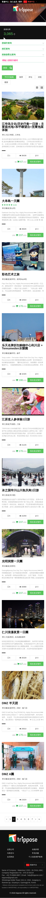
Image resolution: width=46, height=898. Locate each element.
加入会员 (13, 2)
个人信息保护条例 (35, 857)
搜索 (5, 68)
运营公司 (10, 849)
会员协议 (10, 857)
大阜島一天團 (11, 201)
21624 (22, 800)
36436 (22, 156)
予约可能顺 (9, 77)
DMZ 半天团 (10, 703)
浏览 (40, 77)
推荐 (21, 77)
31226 (22, 445)
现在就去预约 (35, 162)
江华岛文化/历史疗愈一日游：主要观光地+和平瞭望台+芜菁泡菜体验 (23, 127)
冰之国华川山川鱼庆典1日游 (20, 490)
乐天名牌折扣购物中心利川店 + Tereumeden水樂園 (22, 347)
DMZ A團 (8, 774)
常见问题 (35, 853)
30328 (22, 658)
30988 (22, 587)
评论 (30, 77)
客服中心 (5, 2)
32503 (22, 300)
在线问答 (35, 849)
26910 (22, 729)
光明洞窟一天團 (12, 561)
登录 (20, 2)
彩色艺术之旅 (11, 274)
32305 (22, 374)
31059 (22, 516)
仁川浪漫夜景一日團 (15, 632)
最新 (6, 82)
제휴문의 (10, 853)
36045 (22, 229)
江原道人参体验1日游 (16, 419)
